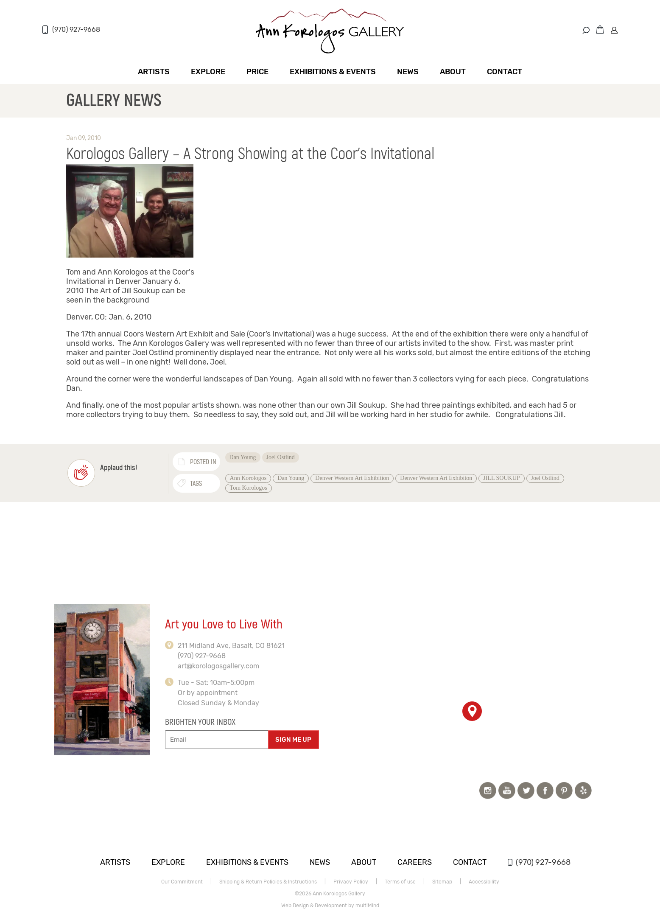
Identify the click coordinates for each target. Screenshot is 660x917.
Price (257, 71)
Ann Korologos (248, 478)
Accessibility (484, 882)
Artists (154, 71)
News (408, 71)
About (453, 71)
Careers (414, 862)
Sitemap (442, 882)
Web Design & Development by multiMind (330, 906)
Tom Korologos (248, 488)
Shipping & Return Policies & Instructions (268, 882)
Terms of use (400, 882)
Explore (208, 71)
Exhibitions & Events (333, 71)
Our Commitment (182, 882)
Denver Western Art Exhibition (352, 478)
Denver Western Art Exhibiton (436, 478)
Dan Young (242, 457)
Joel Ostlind (280, 457)
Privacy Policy (350, 882)
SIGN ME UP (293, 739)
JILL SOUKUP (501, 478)
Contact (504, 71)
